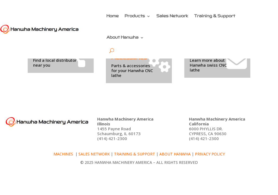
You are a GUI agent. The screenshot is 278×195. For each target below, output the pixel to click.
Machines (63, 154)
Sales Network (172, 16)
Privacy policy (210, 154)
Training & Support (214, 16)
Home (112, 16)
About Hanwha (122, 37)
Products (135, 16)
